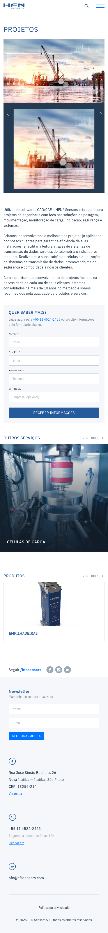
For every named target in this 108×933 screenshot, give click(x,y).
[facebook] (49, 669)
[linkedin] (67, 669)
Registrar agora (26, 736)
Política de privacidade (54, 908)
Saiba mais (54, 498)
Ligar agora (16, 843)
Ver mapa (15, 794)
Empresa (15, 388)
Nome (12, 334)
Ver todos (93, 438)
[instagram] (58, 669)
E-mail (13, 352)
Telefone (15, 370)
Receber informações (54, 413)
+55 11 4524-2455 (46, 319)
